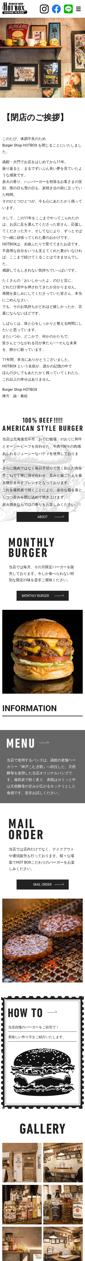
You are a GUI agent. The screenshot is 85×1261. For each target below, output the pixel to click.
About (42, 517)
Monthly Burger (35, 596)
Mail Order (42, 884)
